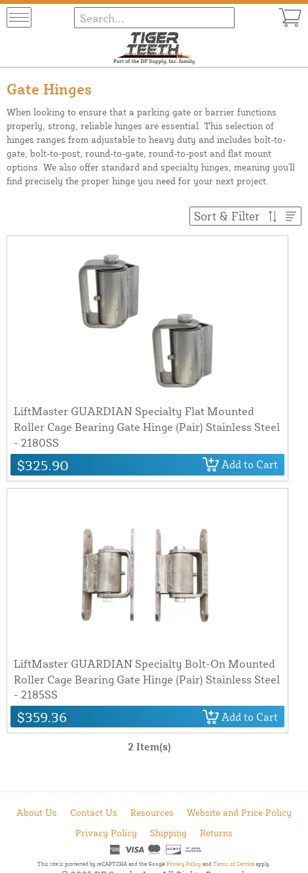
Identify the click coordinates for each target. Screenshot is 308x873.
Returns (216, 832)
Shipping (168, 832)
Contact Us (93, 812)
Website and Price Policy (239, 812)
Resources (152, 812)
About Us (36, 812)
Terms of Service (233, 864)
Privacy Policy (106, 832)
